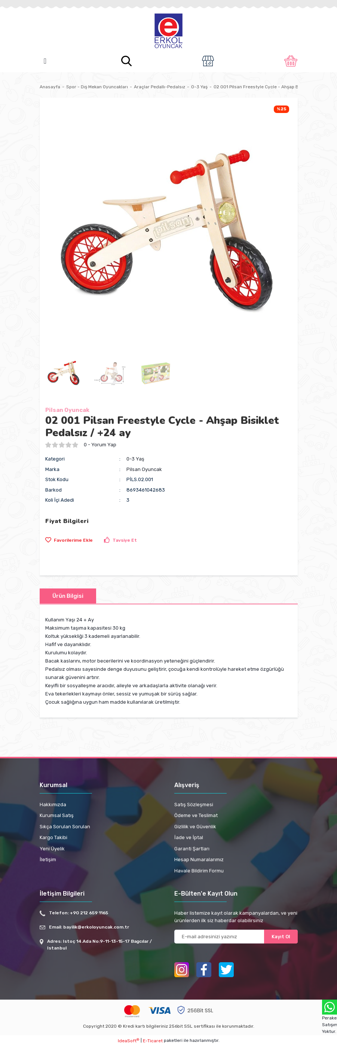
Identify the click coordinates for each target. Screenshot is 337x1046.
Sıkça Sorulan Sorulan (65, 826)
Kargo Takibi (53, 837)
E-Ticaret (153, 1040)
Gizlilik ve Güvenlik (195, 826)
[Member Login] (208, 61)
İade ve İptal (188, 837)
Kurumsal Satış (57, 815)
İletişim (48, 859)
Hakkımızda (53, 804)
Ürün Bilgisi (67, 596)
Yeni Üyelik (52, 848)
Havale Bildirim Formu (199, 871)
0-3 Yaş (135, 459)
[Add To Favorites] (69, 540)
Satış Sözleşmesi (193, 804)
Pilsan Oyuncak (67, 410)
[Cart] (290, 61)
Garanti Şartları (191, 848)
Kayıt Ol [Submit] (281, 936)
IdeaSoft (128, 1041)
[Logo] (168, 31)
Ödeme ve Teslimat (196, 815)
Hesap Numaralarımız (199, 859)
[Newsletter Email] (236, 936)
